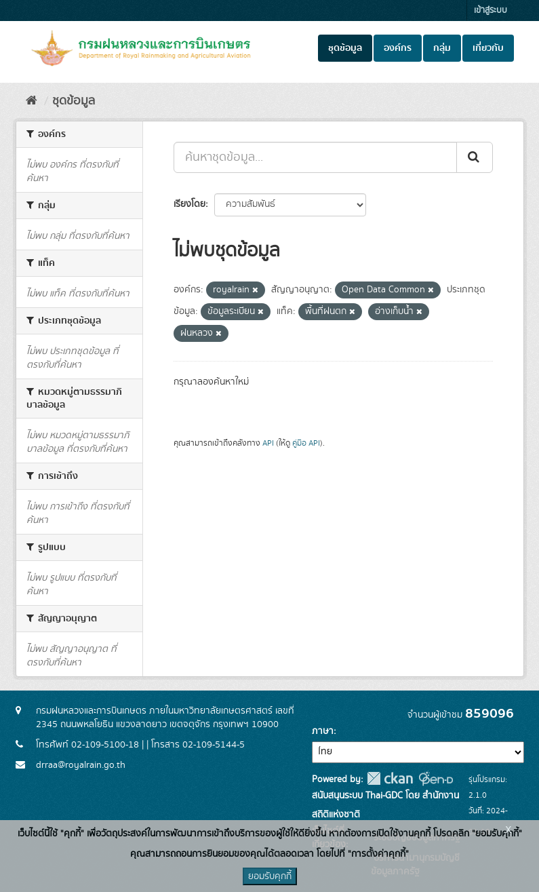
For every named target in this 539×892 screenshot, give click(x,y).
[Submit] (474, 157)
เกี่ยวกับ (488, 48)
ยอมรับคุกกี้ (270, 876)
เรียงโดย (189, 204)
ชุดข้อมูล (345, 48)
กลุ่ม (442, 48)
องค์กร (398, 48)
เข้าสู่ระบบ (490, 10)
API (268, 443)
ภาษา (323, 731)
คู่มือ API (306, 443)
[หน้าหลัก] (31, 101)
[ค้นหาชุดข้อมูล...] (315, 157)
